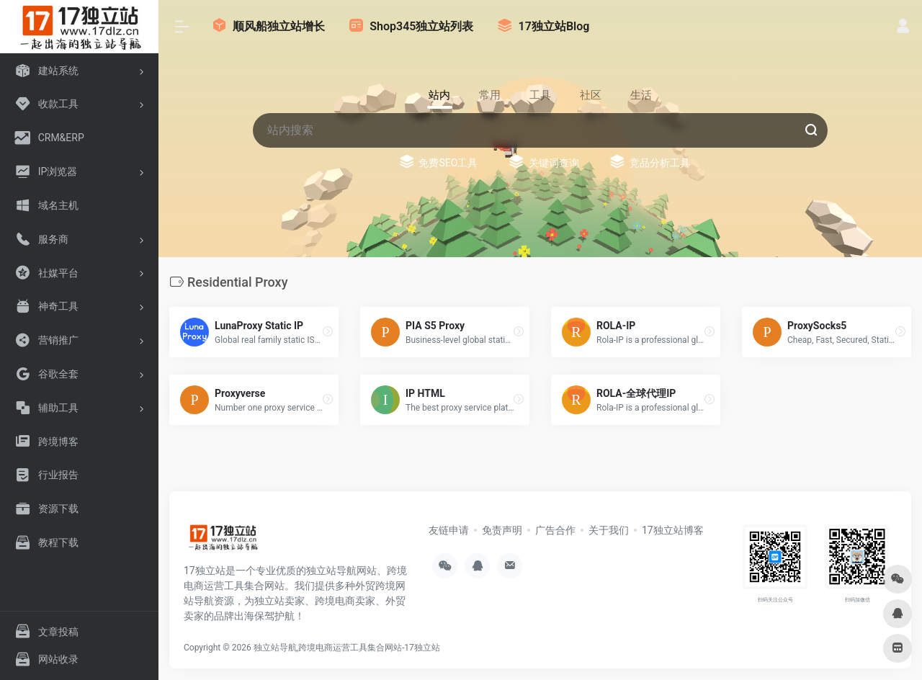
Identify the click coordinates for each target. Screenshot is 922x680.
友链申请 (449, 530)
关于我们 (608, 530)
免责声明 (502, 530)
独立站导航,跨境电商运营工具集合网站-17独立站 (347, 648)
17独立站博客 (673, 530)
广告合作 (555, 530)
